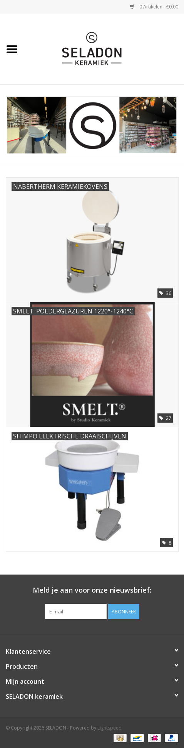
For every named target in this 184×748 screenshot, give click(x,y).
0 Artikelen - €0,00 (154, 6)
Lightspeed (109, 728)
